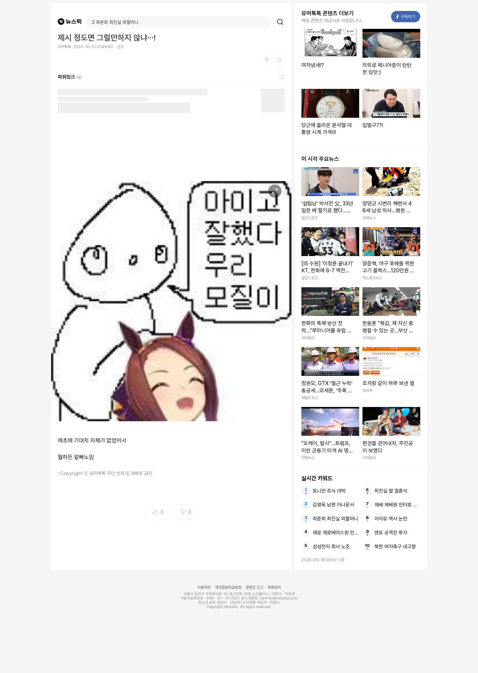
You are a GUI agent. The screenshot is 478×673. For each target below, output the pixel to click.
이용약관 (203, 587)
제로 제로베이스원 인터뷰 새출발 (335, 533)
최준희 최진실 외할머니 (335, 519)
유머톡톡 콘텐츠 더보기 (327, 13)
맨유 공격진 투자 (390, 533)
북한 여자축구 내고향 (395, 547)
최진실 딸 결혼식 (390, 491)
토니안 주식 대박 (329, 491)
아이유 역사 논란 (390, 519)
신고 (120, 46)
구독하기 (405, 16)
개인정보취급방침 (228, 587)
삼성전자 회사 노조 (331, 547)
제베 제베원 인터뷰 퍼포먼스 (397, 505)
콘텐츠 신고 (254, 587)
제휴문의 (274, 587)
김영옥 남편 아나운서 (333, 505)
